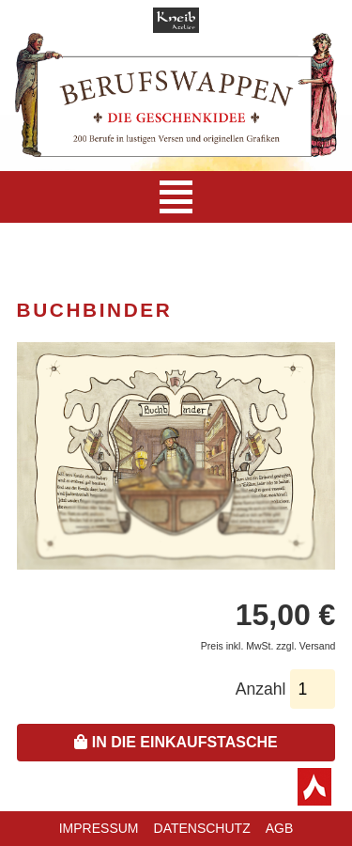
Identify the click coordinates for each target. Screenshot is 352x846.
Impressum (99, 828)
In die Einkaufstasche (175, 742)
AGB (280, 828)
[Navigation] (176, 197)
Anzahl (261, 689)
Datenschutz (202, 828)
